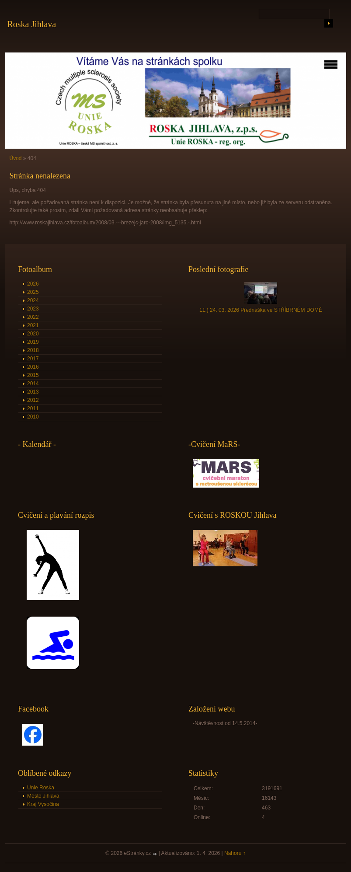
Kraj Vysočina (43, 804)
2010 (33, 417)
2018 (33, 350)
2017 (33, 359)
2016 (33, 367)
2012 (33, 400)
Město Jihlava (43, 796)
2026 (33, 284)
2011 (33, 408)
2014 (33, 383)
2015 (33, 375)
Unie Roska (40, 788)
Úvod (16, 158)
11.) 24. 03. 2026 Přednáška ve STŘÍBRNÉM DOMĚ (260, 310)
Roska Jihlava (31, 24)
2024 (33, 300)
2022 (33, 317)
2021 (33, 325)
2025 (33, 292)
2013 (33, 392)
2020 (33, 334)
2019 (33, 342)
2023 (33, 309)
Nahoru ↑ (235, 853)
